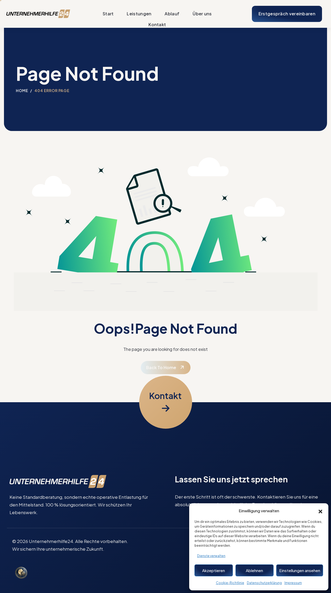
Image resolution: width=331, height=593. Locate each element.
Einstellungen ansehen (299, 570)
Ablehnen (254, 570)
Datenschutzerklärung (264, 583)
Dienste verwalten (211, 556)
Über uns (202, 13)
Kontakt (157, 24)
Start (108, 13)
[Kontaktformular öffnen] (165, 402)
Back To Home (161, 367)
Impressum (293, 583)
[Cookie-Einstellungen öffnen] (21, 573)
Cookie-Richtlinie (230, 583)
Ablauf (172, 13)
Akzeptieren (213, 570)
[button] (320, 510)
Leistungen (139, 13)
